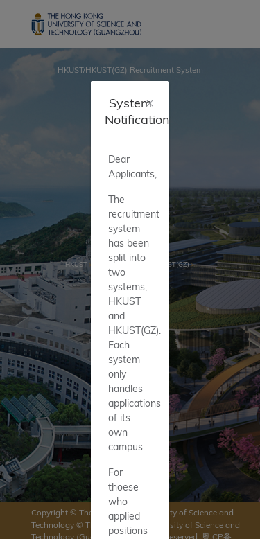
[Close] (149, 103)
